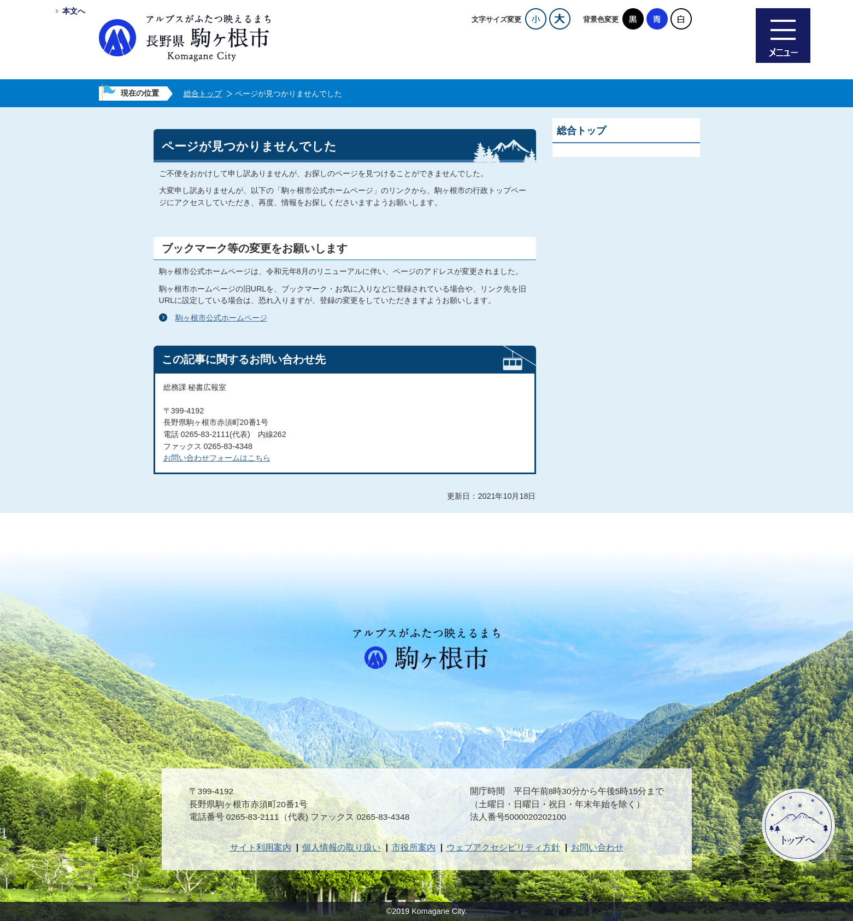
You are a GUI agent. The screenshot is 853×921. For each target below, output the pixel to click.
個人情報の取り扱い (341, 847)
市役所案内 (414, 847)
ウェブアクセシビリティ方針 (503, 847)
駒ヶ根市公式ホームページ (221, 317)
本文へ (73, 11)
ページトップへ (798, 825)
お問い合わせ (597, 847)
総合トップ (203, 93)
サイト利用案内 (260, 847)
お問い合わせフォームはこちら (216, 457)
